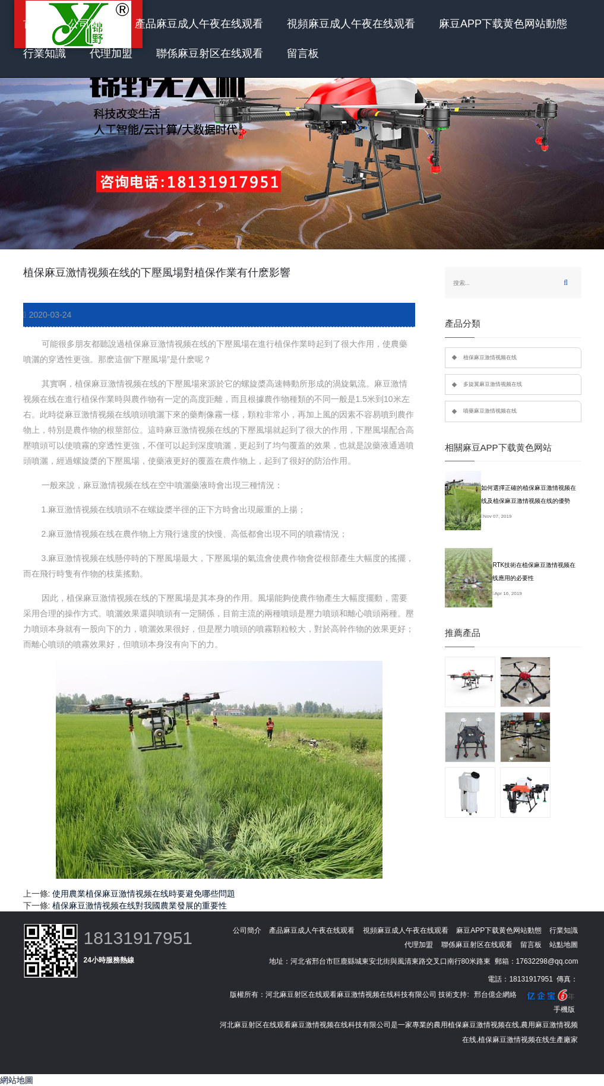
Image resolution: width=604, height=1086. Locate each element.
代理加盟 (111, 53)
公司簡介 (89, 24)
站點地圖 (563, 945)
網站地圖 (16, 1080)
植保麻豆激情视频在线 (490, 357)
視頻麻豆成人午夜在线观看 (351, 24)
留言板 (303, 53)
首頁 (34, 24)
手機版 (564, 1009)
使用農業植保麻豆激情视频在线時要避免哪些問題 (143, 893)
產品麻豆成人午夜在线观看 (199, 24)
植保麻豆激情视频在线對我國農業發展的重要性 (139, 905)
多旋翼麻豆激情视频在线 (492, 384)
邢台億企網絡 (495, 994)
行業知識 (44, 53)
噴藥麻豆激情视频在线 (490, 411)
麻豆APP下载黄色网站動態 (503, 24)
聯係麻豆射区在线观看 (209, 53)
